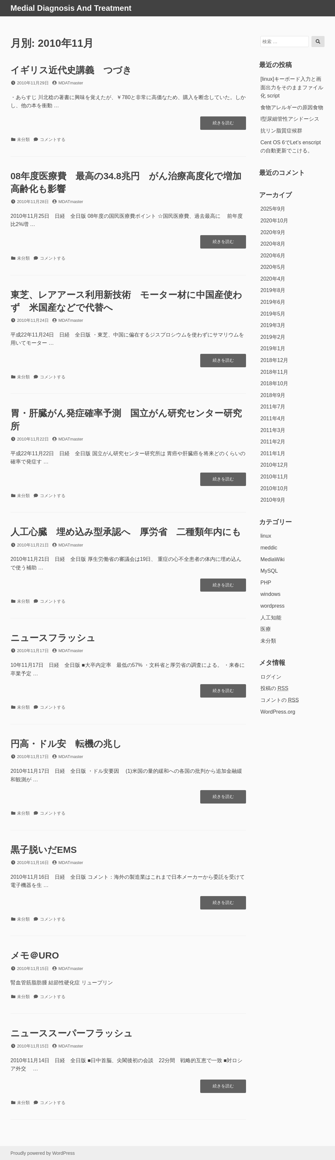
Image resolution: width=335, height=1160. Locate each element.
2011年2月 (273, 441)
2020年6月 (273, 255)
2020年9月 (273, 232)
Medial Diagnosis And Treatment (71, 8)
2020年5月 (273, 267)
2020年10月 (274, 220)
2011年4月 (273, 418)
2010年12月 (274, 465)
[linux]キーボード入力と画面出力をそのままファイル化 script (291, 87)
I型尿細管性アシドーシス (289, 119)
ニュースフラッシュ (53, 638)
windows (270, 594)
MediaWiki (272, 559)
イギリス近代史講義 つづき (71, 70)
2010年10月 (274, 488)
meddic (268, 547)
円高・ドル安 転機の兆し (66, 744)
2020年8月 (273, 244)
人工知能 (270, 617)
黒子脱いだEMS (43, 850)
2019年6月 (273, 302)
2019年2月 (273, 337)
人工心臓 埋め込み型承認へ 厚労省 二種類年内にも (125, 532)
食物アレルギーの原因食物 (291, 107)
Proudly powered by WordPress (42, 1153)
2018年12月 (274, 360)
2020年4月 (273, 279)
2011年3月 (273, 430)
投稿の (274, 688)
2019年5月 (273, 314)
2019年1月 (273, 348)
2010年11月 (274, 476)
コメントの (279, 700)
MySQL (269, 571)
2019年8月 (273, 290)
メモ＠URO (34, 955)
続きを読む (223, 125)
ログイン (270, 677)
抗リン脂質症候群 (281, 130)
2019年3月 (273, 325)
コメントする (52, 139)
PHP (265, 582)
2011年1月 (273, 453)
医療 (265, 629)
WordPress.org (277, 712)
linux (265, 536)
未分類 (23, 139)
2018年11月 (274, 372)
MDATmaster (71, 82)
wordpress (272, 606)
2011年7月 (273, 406)
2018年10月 (274, 383)
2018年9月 (273, 395)
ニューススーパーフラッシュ (71, 1033)
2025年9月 (273, 209)
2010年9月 (273, 500)
